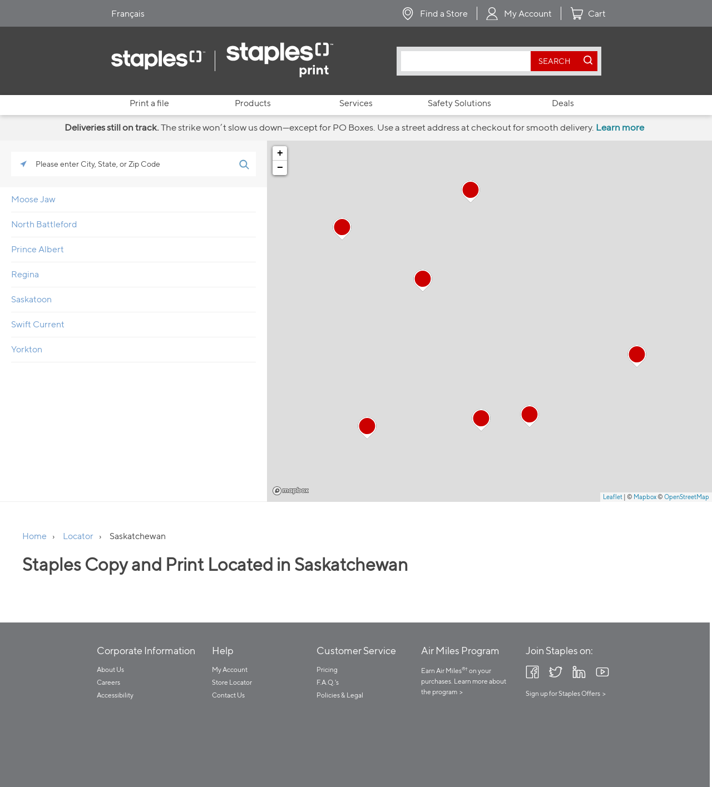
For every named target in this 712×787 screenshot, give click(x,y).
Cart (597, 13)
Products (253, 103)
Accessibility (115, 695)
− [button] (280, 168)
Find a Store (444, 13)
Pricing (327, 669)
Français (128, 13)
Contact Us (228, 695)
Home (34, 536)
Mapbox (291, 490)
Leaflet (612, 497)
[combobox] (469, 61)
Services (356, 103)
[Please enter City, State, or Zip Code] (133, 164)
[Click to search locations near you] (23, 164)
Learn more (620, 127)
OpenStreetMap (686, 497)
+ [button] (280, 153)
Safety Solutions (459, 103)
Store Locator (232, 682)
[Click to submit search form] (243, 164)
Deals (563, 103)
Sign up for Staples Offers (563, 693)
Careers (108, 682)
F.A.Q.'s (328, 682)
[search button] (554, 61)
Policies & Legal (340, 695)
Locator (78, 536)
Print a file (149, 103)
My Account (528, 13)
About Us (110, 669)
